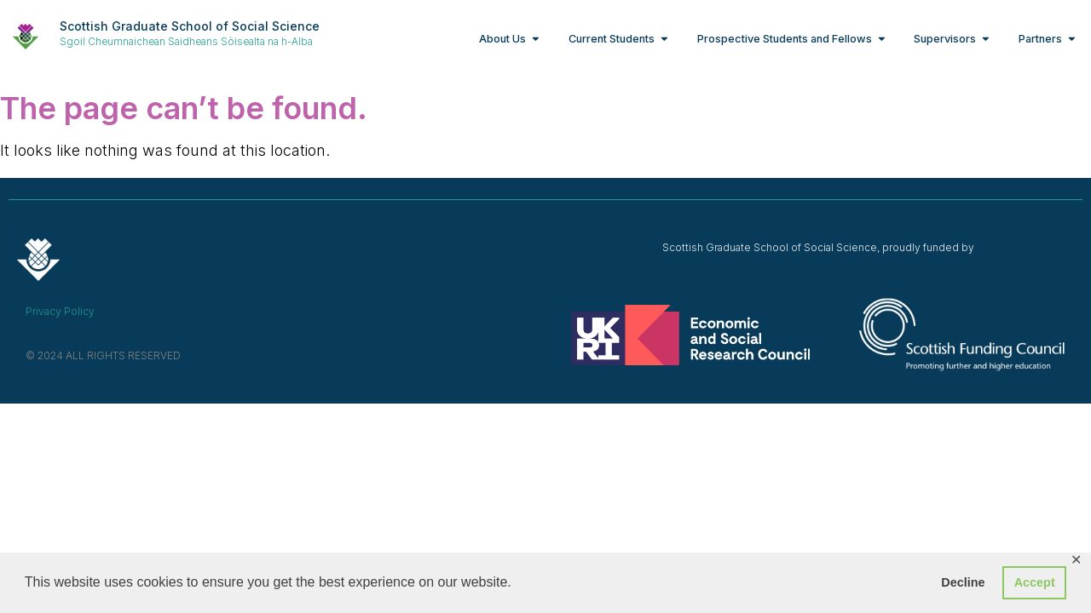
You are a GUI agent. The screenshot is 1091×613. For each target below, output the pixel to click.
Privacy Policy (60, 311)
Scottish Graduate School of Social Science (190, 26)
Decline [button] (962, 582)
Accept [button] (1034, 582)
